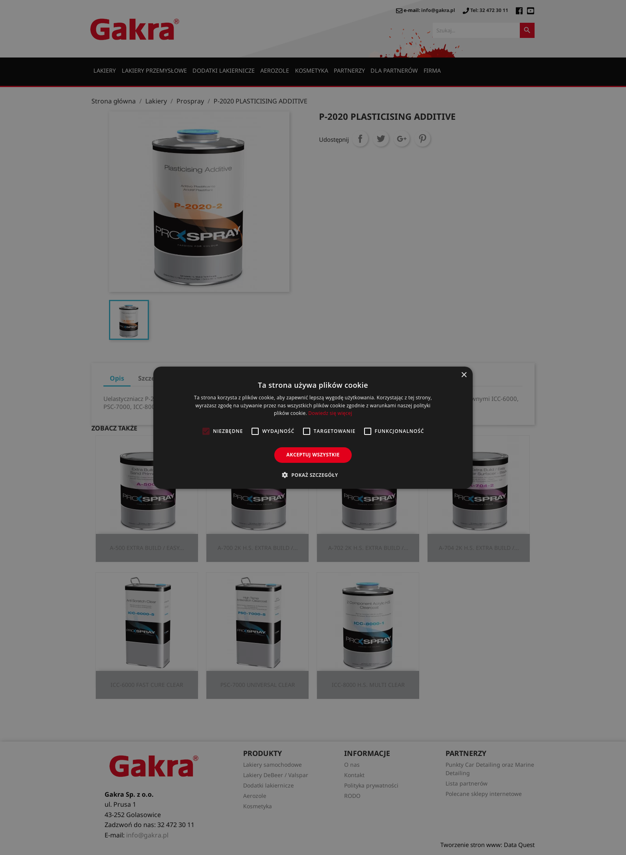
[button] (313, 475)
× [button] (464, 375)
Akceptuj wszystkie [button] (312, 454)
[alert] (313, 427)
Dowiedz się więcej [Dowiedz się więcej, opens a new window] (330, 413)
